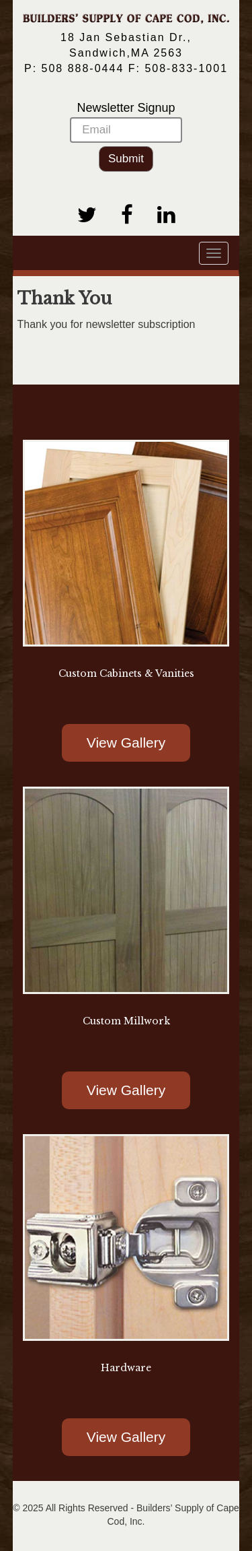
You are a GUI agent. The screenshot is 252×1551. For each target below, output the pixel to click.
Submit (126, 158)
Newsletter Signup (126, 122)
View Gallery (126, 742)
